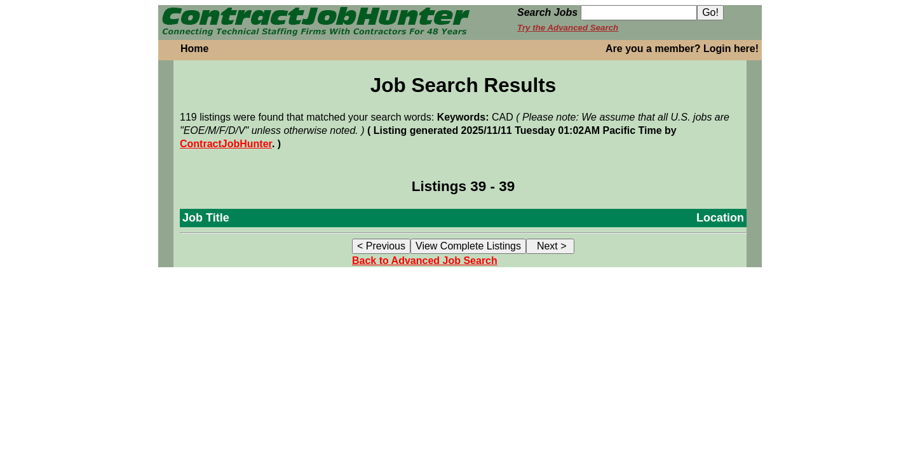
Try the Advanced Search (567, 27)
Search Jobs (547, 12)
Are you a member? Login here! (682, 48)
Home (194, 48)
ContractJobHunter (226, 143)
